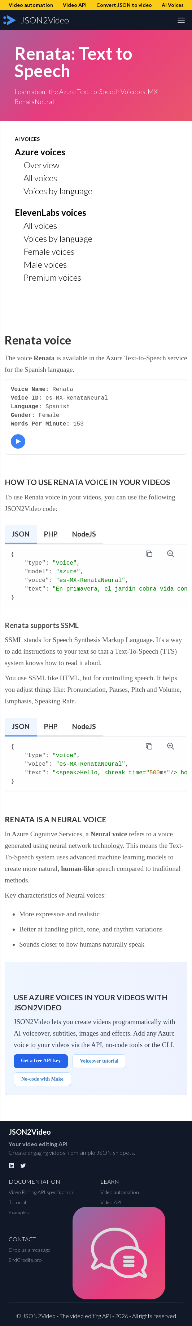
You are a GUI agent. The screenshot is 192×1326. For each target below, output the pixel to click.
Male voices (45, 264)
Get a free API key (41, 1060)
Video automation (119, 1192)
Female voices (48, 251)
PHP (51, 534)
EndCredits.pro (25, 1260)
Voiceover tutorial (99, 1061)
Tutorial (17, 1202)
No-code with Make (42, 1079)
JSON (21, 534)
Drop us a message (29, 1250)
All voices (40, 178)
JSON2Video (30, 1131)
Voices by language (57, 191)
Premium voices (52, 277)
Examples (19, 1212)
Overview (41, 165)
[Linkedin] (11, 1166)
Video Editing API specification (41, 1192)
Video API (111, 1202)
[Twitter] (23, 1166)
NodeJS (84, 534)
